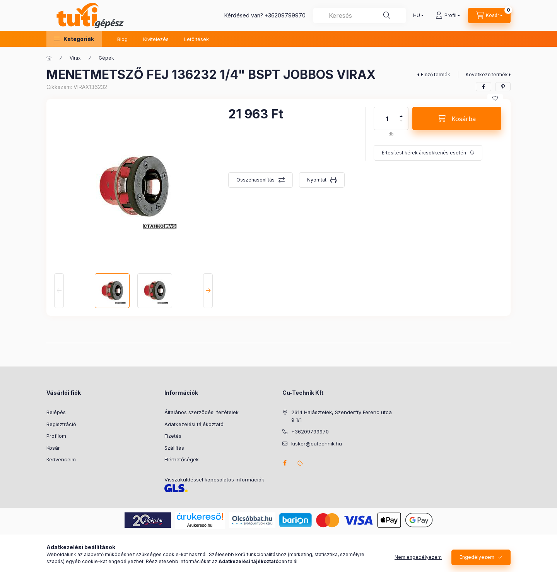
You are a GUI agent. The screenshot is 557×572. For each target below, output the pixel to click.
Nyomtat (316, 180)
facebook (284, 463)
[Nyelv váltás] (417, 15)
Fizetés (172, 436)
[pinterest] (503, 86)
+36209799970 (285, 15)
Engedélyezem (477, 564)
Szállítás (174, 448)
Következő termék (487, 74)
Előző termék (435, 74)
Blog (122, 39)
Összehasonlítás (255, 180)
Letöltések (196, 39)
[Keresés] (387, 15)
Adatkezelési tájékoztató (194, 424)
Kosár (53, 448)
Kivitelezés (156, 39)
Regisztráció (61, 424)
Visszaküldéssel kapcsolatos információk (214, 479)
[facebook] (483, 86)
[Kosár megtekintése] (489, 15)
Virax (75, 58)
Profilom (56, 436)
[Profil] (447, 15)
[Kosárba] (456, 118)
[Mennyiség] (387, 118)
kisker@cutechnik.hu (316, 443)
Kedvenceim (61, 459)
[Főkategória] (49, 58)
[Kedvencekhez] (495, 98)
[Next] (208, 290)
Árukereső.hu (199, 525)
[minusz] (401, 124)
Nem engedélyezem (418, 564)
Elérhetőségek (181, 459)
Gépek (106, 58)
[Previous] (59, 290)
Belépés (56, 412)
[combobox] (359, 15)
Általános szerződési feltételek (201, 412)
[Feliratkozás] (428, 153)
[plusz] (401, 112)
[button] (74, 39)
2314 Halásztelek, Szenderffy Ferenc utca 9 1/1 (341, 416)
